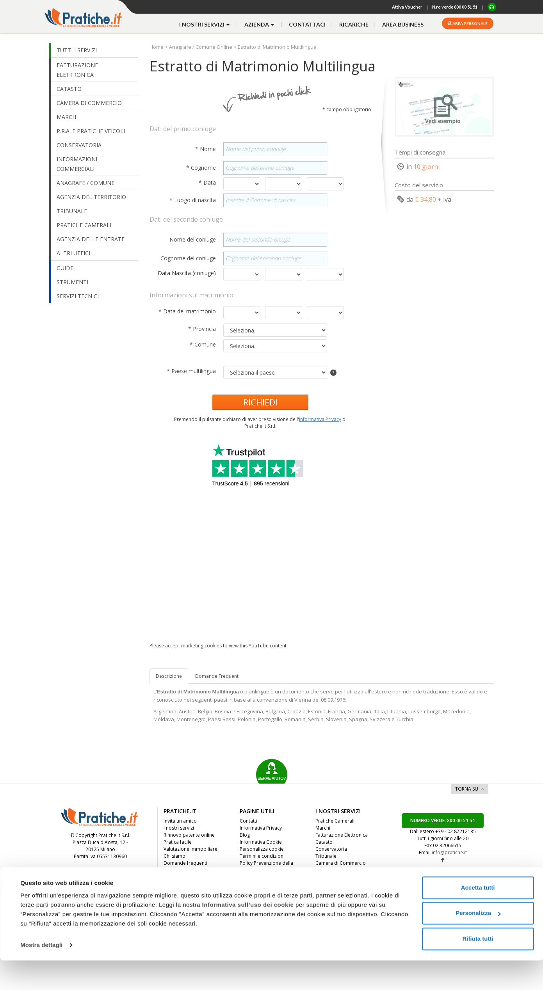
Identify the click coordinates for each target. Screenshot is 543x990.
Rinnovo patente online (189, 835)
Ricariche (354, 24)
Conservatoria (331, 849)
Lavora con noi (180, 877)
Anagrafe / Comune (336, 891)
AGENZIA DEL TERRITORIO (91, 197)
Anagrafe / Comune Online (200, 46)
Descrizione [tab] (169, 676)
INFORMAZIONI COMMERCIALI (77, 163)
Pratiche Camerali (334, 821)
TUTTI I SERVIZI (77, 50)
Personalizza (478, 942)
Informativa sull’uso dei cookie (248, 934)
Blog (245, 835)
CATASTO (69, 88)
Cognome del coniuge (188, 258)
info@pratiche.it (449, 852)
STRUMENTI (72, 282)
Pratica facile (178, 842)
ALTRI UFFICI (73, 253)
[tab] (217, 676)
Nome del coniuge (193, 239)
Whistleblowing (256, 877)
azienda (259, 24)
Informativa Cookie (261, 842)
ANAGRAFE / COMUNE (85, 183)
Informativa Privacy (320, 419)
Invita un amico (180, 821)
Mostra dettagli (41, 974)
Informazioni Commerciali (344, 870)
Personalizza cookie (262, 849)
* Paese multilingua (192, 371)
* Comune (203, 344)
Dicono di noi (178, 870)
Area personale (470, 23)
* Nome (206, 149)
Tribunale (325, 856)
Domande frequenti (185, 863)
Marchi (322, 828)
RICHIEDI (260, 402)
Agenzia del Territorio (339, 877)
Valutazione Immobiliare (190, 849)
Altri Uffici (326, 884)
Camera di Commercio (340, 863)
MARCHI (67, 117)
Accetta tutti (478, 917)
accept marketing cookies (193, 645)
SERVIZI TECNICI (78, 296)
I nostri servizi (179, 828)
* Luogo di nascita (193, 200)
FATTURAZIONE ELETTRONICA (77, 69)
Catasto (324, 842)
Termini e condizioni (262, 856)
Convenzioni (177, 891)
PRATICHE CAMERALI (84, 225)
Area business (403, 24)
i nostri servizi (205, 24)
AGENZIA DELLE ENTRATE (91, 239)
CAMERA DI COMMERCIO (89, 103)
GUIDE (65, 268)
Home (157, 46)
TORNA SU (466, 789)
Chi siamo (174, 856)
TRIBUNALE (72, 211)
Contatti (248, 821)
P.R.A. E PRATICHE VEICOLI (91, 131)
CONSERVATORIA (79, 145)
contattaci (307, 24)
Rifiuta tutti (477, 968)
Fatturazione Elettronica (341, 835)
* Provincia (202, 328)
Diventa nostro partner (189, 884)
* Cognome (201, 167)
